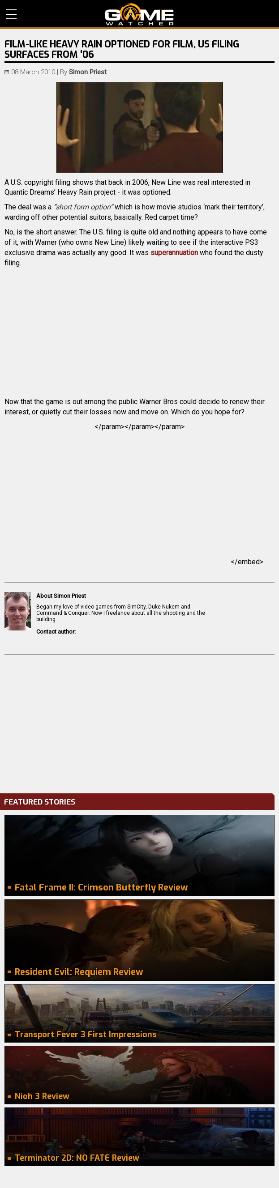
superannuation (174, 252)
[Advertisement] (139, 721)
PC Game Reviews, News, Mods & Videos (139, 14)
